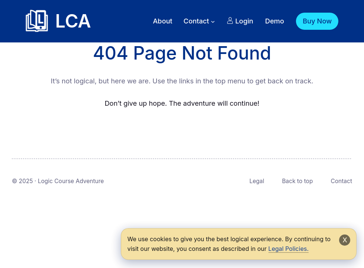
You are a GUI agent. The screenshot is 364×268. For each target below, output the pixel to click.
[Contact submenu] (213, 21)
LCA (73, 21)
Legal (256, 181)
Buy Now (317, 21)
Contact (341, 181)
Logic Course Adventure (71, 181)
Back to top (297, 181)
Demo (274, 21)
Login (240, 21)
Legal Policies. (288, 248)
